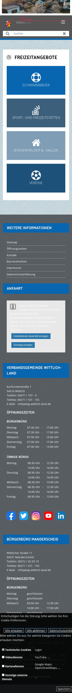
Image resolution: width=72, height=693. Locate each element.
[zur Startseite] (37, 22)
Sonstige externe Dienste (14, 677)
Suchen (7, 33)
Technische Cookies (16, 650)
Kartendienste (13, 666)
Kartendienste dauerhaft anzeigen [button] (31, 336)
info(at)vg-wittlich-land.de (34, 404)
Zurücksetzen (64, 33)
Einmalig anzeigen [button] (23, 345)
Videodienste (12, 657)
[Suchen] (36, 33)
